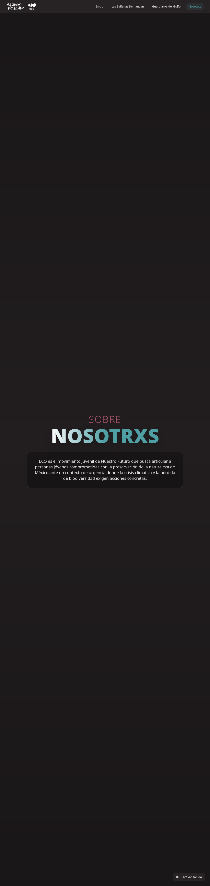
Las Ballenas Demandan (128, 6)
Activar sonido (189, 877)
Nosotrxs (195, 6)
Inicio (99, 6)
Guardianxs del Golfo (166, 6)
